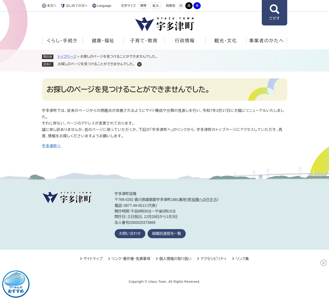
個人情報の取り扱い (175, 259)
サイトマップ (93, 259)
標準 (143, 6)
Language (104, 6)
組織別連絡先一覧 (166, 233)
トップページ (67, 56)
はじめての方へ (77, 6)
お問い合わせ (130, 233)
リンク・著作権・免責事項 (131, 259)
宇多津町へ (51, 146)
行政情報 (185, 40)
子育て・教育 (144, 40)
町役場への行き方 (202, 200)
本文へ (52, 6)
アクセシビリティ (214, 259)
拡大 (155, 6)
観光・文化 (225, 40)
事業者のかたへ (266, 40)
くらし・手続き (62, 40)
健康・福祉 (103, 40)
